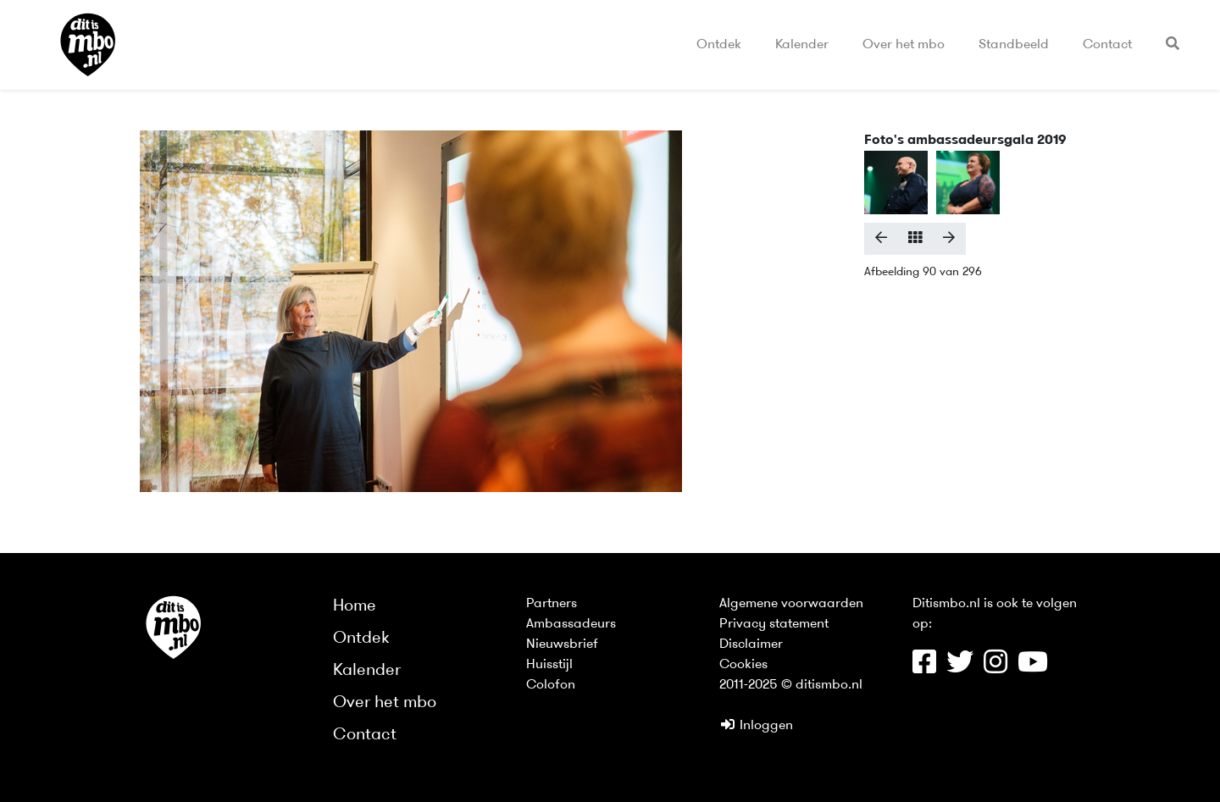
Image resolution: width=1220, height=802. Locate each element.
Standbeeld (1014, 45)
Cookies (743, 665)
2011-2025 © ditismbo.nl (790, 685)
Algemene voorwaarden (791, 604)
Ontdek (718, 45)
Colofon (550, 685)
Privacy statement (774, 624)
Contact (1107, 45)
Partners (551, 604)
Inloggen (756, 726)
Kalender (802, 45)
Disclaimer (751, 644)
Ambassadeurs (571, 624)
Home (354, 606)
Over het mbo (903, 45)
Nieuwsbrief (562, 644)
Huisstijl (549, 665)
